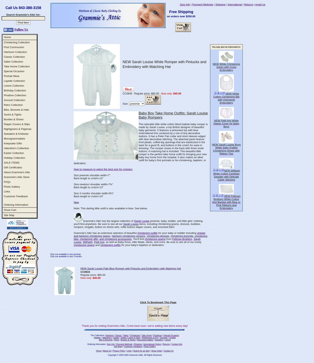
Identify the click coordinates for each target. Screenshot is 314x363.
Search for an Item (141, 351)
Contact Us (168, 351)
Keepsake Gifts (13, 143)
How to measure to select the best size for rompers (103, 169)
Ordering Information (16, 204)
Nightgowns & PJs (150, 338)
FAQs (7, 181)
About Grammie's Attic (17, 172)
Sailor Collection (13, 61)
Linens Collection (14, 85)
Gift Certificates (13, 167)
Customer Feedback (16, 196)
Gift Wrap (118, 346)
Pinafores (157, 335)
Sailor (125, 335)
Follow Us (21, 29)
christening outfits (147, 233)
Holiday (97, 338)
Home (7, 37)
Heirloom (110, 335)
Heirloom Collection (15, 52)
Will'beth (88, 242)
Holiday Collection (14, 157)
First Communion (14, 47)
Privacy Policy (119, 351)
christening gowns (155, 239)
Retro (116, 340)
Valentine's (107, 338)
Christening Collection (17, 42)
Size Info (184, 4)
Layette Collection (14, 80)
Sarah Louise (142, 220)
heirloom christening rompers (128, 236)
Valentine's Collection (16, 148)
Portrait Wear (11, 76)
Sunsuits (163, 338)
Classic (118, 335)
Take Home (147, 335)
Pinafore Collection (15, 95)
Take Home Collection (17, 66)
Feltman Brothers (182, 239)
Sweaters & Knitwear (16, 133)
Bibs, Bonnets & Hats (16, 109)
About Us (107, 351)
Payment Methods (202, 4)
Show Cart (10, 209)
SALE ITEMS (12, 162)
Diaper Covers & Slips (17, 124)
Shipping (220, 4)
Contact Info (176, 344)
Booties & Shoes (14, 119)
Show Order (156, 351)
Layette (172, 338)
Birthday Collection (15, 90)
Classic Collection (14, 56)
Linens (168, 340)
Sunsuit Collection (14, 100)
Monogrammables (14, 138)
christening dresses (158, 236)
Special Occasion (14, 71)
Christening (135, 335)
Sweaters (159, 340)
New (76, 202)
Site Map (9, 215)
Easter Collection (14, 153)
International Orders (152, 344)
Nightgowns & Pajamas (17, 128)
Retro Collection (13, 104)
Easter (116, 338)
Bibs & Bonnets (106, 340)
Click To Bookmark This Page (158, 302)
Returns (248, 4)
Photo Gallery (12, 186)
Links (7, 191)
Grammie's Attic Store (16, 177)
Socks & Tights (12, 114)
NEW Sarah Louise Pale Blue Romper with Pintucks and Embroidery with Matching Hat (131, 268)
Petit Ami (99, 242)
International (234, 4)
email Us (260, 4)
